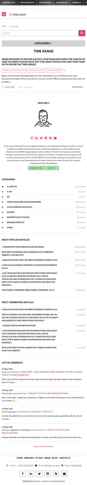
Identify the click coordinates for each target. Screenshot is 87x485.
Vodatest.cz (77, 2)
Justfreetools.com (9, 2)
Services (29, 458)
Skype (71, 466)
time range (6, 70)
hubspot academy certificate (36, 70)
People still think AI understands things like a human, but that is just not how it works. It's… (42, 437)
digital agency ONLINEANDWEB (49, 481)
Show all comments (43, 446)
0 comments (27, 87)
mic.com (17, 14)
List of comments (12, 363)
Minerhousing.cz (45, 2)
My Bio (39, 458)
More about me (36, 168)
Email (47, 466)
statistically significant (54, 70)
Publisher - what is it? (42, 412)
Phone (20, 466)
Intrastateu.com (62, 2)
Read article (77, 87)
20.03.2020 (10, 87)
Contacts (51, 168)
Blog (55, 458)
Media (47, 458)
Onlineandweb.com (27, 2)
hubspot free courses (19, 70)
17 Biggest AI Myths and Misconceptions (47, 393)
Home (4, 26)
